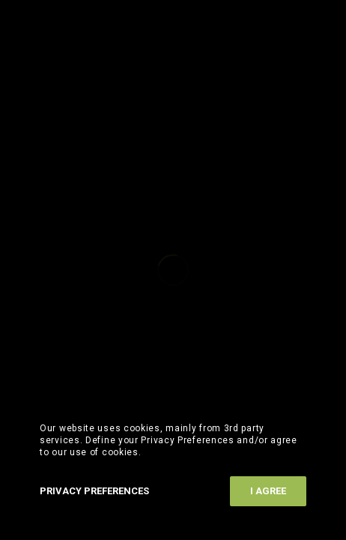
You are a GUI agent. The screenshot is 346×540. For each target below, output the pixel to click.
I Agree (268, 490)
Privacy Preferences (94, 490)
